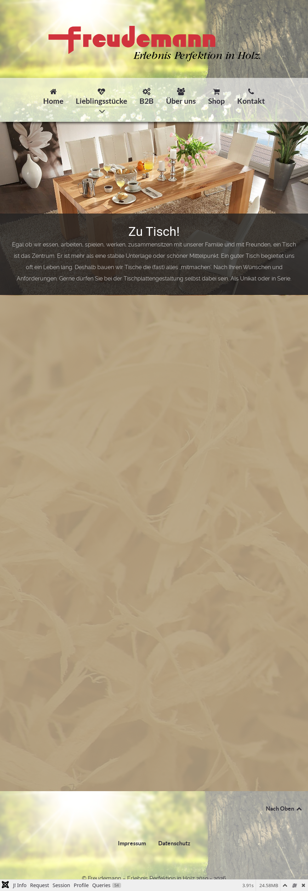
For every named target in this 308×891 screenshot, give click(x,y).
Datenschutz (174, 843)
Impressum (132, 843)
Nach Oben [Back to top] (284, 808)
